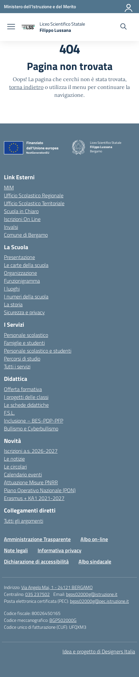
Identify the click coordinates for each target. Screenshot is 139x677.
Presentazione (19, 257)
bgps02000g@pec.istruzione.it (99, 601)
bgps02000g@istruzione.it (91, 594)
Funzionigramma (22, 281)
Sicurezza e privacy (24, 312)
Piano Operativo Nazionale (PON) (40, 490)
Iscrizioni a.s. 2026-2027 (31, 451)
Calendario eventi (23, 474)
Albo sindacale (94, 561)
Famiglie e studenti (24, 343)
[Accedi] (129, 6)
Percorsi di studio (22, 358)
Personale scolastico (26, 335)
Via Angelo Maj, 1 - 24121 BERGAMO (57, 587)
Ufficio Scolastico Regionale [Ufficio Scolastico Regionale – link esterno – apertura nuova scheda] (33, 195)
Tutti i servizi (17, 366)
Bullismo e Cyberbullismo (31, 428)
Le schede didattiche (26, 405)
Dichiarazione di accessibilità (36, 561)
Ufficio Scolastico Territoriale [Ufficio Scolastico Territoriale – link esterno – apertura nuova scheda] (34, 203)
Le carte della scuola (26, 265)
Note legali (16, 550)
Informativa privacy (59, 550)
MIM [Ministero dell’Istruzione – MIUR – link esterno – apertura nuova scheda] (9, 187)
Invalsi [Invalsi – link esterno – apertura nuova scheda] (11, 227)
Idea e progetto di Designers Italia (98, 651)
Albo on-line (94, 539)
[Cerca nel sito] (123, 27)
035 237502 (37, 594)
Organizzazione (20, 273)
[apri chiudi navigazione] (11, 27)
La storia (13, 304)
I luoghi (12, 289)
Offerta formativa (23, 389)
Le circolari (15, 466)
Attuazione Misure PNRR (31, 482)
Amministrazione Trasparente (37, 539)
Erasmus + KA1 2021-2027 (34, 498)
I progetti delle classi (26, 397)
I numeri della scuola (26, 296)
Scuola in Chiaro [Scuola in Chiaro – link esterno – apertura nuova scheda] (21, 211)
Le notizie (14, 459)
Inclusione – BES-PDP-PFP (33, 421)
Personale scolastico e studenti (37, 351)
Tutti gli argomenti (23, 521)
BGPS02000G (63, 620)
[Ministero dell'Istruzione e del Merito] (40, 6)
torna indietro (26, 87)
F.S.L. (9, 413)
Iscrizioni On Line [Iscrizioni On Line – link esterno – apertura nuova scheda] (22, 219)
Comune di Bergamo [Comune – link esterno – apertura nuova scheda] (26, 235)
